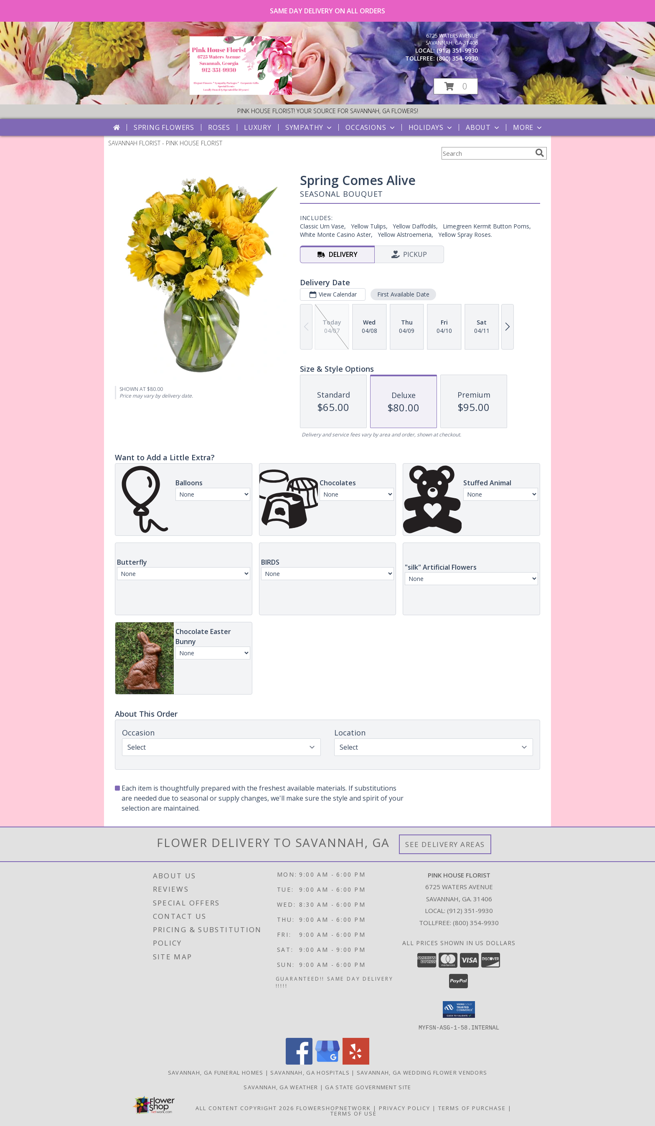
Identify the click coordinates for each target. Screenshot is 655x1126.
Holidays (431, 127)
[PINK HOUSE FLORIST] (241, 92)
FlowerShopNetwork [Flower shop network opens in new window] (333, 1107)
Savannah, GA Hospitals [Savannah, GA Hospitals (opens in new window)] (310, 1072)
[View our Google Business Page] (327, 1062)
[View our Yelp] (356, 1062)
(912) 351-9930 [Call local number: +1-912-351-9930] (457, 50)
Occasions (370, 127)
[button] (456, 86)
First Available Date (403, 294)
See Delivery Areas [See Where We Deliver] (445, 844)
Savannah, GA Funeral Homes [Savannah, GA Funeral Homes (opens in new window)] (216, 1072)
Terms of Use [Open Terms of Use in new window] (353, 1113)
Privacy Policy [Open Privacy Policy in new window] (404, 1107)
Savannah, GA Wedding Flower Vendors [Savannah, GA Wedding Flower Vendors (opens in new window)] (422, 1072)
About (483, 127)
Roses (219, 127)
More (528, 127)
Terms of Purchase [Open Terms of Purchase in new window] (472, 1107)
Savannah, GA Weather (281, 1086)
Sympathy (309, 127)
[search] (539, 152)
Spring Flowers (164, 127)
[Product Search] (486, 153)
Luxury (258, 127)
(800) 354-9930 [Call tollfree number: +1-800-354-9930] (457, 58)
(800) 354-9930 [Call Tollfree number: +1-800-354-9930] (476, 922)
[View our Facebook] (299, 1062)
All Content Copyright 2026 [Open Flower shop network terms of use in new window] (244, 1107)
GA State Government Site (368, 1086)
